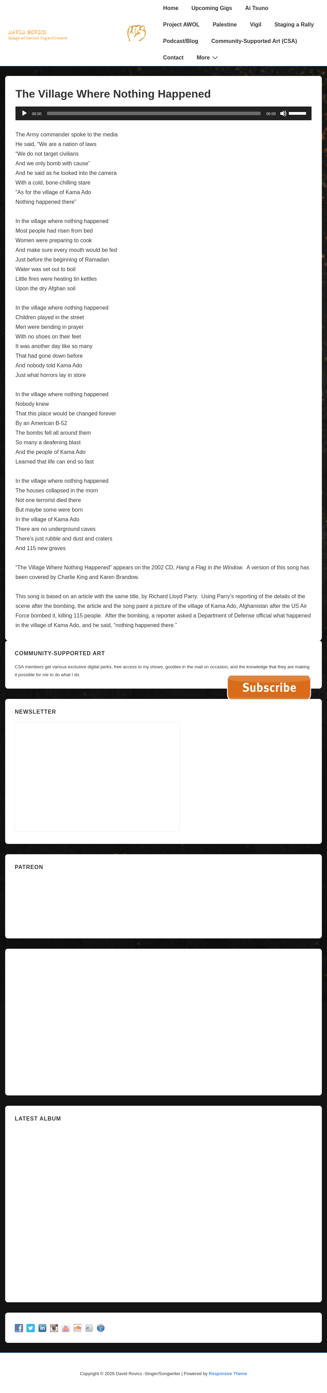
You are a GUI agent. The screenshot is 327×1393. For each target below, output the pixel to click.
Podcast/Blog (180, 41)
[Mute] (283, 113)
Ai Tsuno (256, 8)
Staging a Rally (294, 24)
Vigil (256, 24)
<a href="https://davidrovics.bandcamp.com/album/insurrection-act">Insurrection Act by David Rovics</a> (163, 1209)
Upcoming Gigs (212, 8)
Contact (173, 57)
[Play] (24, 113)
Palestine (224, 24)
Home (170, 8)
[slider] (154, 113)
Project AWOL (181, 24)
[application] (163, 113)
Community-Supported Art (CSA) (254, 41)
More (208, 57)
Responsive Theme (228, 1373)
